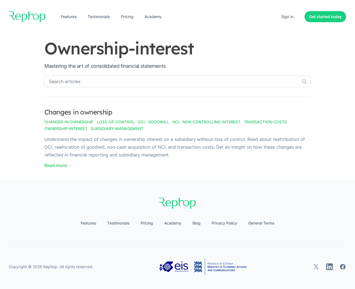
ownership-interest (65, 128)
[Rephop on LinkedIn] (329, 266)
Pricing (127, 16)
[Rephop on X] (316, 266)
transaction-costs (265, 121)
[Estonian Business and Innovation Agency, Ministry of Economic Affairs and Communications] (203, 267)
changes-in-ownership (68, 121)
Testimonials (99, 16)
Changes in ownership (78, 112)
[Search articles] (177, 81)
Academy (153, 16)
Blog (196, 223)
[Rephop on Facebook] (342, 266)
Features (69, 16)
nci (176, 121)
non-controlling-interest (211, 121)
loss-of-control (116, 121)
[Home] (27, 16)
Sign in (287, 16)
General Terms (261, 223)
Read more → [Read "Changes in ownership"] (58, 165)
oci (141, 121)
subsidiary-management (117, 128)
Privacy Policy (224, 223)
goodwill (158, 121)
